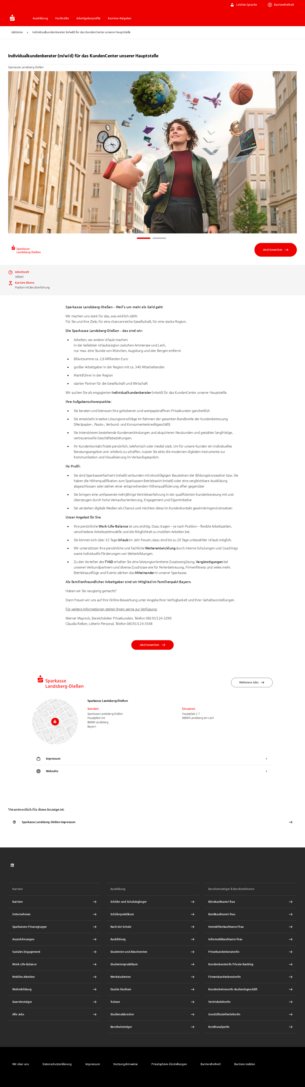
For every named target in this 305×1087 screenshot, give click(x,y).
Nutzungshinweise (125, 1064)
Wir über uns (20, 1064)
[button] (169, 1064)
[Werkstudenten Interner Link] (152, 977)
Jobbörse (17, 32)
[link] (12, 865)
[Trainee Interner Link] (152, 1002)
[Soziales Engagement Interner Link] (54, 952)
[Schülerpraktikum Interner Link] (152, 914)
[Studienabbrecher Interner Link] (152, 1014)
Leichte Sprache (243, 5)
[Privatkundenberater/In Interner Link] (250, 952)
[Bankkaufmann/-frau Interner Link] (250, 914)
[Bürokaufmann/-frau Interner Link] (250, 902)
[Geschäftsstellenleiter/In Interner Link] (250, 1014)
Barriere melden (244, 1064)
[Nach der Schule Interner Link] (152, 927)
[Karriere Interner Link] (54, 902)
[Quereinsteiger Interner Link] (54, 1002)
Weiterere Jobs (251, 682)
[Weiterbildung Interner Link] (54, 989)
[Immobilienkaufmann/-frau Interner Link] (250, 927)
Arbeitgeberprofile (88, 18)
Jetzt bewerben (276, 250)
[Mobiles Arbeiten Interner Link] (54, 977)
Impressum (92, 1064)
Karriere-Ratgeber (120, 18)
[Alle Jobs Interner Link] (54, 1014)
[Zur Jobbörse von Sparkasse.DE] (19, 18)
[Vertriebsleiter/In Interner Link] (250, 1002)
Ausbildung (40, 18)
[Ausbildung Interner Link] (152, 939)
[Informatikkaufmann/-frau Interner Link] (250, 939)
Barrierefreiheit (281, 5)
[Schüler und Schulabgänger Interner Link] (152, 902)
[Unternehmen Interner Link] (54, 914)
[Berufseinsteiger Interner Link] (152, 1027)
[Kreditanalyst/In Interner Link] (250, 1027)
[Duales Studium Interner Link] (152, 989)
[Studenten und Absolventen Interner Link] (152, 952)
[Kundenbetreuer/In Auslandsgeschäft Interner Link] (250, 989)
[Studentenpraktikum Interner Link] (152, 964)
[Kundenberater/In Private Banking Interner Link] (250, 964)
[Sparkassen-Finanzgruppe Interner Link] (54, 927)
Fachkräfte (62, 18)
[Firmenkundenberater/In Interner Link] (250, 977)
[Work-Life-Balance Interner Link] (54, 964)
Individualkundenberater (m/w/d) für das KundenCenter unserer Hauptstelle (81, 32)
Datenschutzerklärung (57, 1064)
